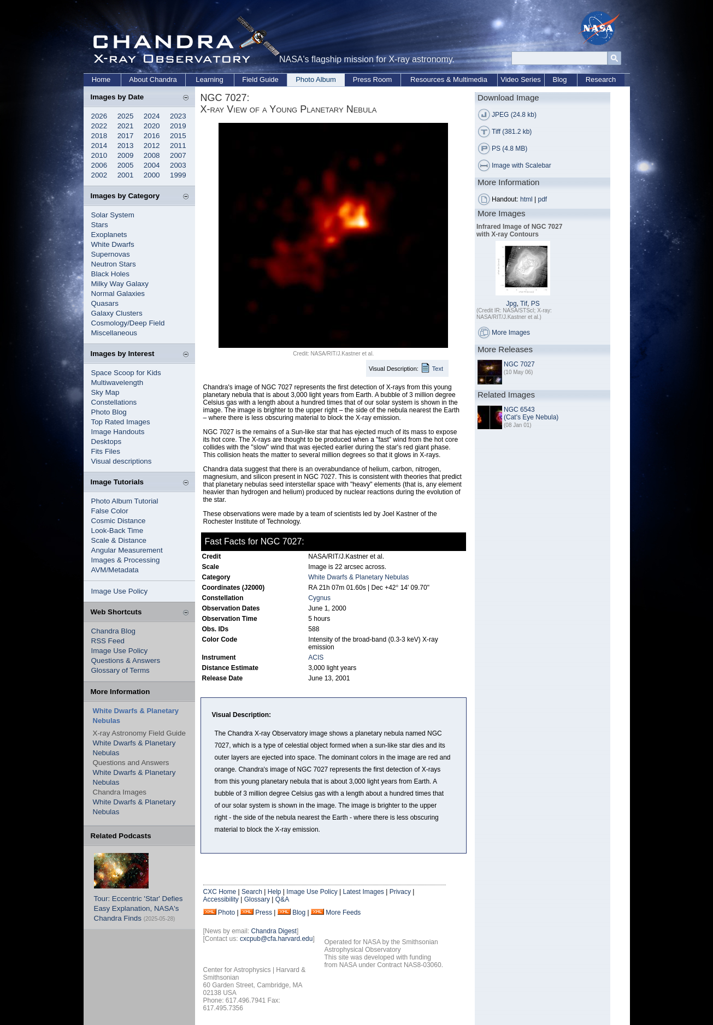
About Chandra (152, 79)
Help (274, 892)
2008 (152, 155)
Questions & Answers (126, 660)
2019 (178, 126)
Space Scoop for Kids (126, 373)
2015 (178, 136)
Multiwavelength (117, 382)
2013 (125, 145)
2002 (99, 175)
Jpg (511, 303)
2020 (152, 126)
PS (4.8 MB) (509, 148)
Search (251, 892)
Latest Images (363, 892)
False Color (109, 511)
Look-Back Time (117, 530)
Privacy (400, 892)
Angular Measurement (127, 550)
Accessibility (221, 899)
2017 (125, 136)
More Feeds (343, 912)
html (526, 199)
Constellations (114, 402)
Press (263, 912)
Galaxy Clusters (117, 313)
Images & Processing (125, 560)
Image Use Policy (119, 591)
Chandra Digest (274, 931)
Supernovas (110, 254)
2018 (99, 136)
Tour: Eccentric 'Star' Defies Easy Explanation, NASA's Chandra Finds (138, 908)
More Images (511, 332)
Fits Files (105, 451)
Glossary (257, 899)
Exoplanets (109, 234)
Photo (226, 912)
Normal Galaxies (118, 293)
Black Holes (110, 274)
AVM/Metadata (115, 570)
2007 (178, 155)
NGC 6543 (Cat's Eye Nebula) (531, 413)
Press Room (372, 79)
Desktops (106, 441)
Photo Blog (109, 412)
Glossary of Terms (120, 670)
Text (437, 368)
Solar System (112, 215)
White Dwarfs (112, 244)
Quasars (105, 303)
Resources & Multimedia (448, 79)
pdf (542, 199)
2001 (125, 175)
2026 (99, 116)
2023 (178, 116)
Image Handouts (118, 432)
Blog (559, 79)
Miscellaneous (114, 333)
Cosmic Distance (118, 521)
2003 (178, 165)
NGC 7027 (519, 364)
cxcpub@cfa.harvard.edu (276, 939)
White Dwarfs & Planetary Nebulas (358, 577)
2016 (152, 136)
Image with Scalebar (521, 165)
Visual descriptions (121, 461)
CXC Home (220, 892)
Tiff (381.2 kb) (512, 131)
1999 (178, 175)
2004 (152, 165)
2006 (99, 165)
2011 (178, 145)
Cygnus (319, 598)
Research (601, 79)
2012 (152, 145)
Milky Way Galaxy (120, 284)
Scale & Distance (119, 540)
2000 (152, 175)
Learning (209, 79)
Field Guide (260, 79)
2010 (99, 155)
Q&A (282, 899)
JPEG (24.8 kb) (514, 115)
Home (101, 79)
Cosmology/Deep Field (128, 323)
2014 (99, 145)
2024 (152, 116)
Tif (523, 303)
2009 (125, 155)
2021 (125, 126)
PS (535, 303)
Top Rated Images (120, 422)
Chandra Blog (113, 631)
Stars (99, 225)
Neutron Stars (113, 264)
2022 (99, 126)
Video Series (520, 79)
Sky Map (105, 392)
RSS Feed (108, 641)
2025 (125, 116)
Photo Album (316, 79)
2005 (125, 165)
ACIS (315, 657)
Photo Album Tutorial (124, 501)
